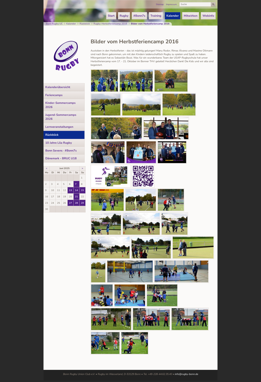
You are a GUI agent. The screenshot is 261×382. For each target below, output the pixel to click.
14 (76, 190)
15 (82, 190)
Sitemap (160, 4)
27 (70, 202)
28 (76, 202)
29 (82, 202)
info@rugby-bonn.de (186, 374)
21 (76, 196)
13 (70, 190)
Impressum (171, 4)
